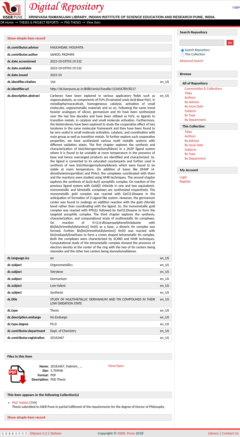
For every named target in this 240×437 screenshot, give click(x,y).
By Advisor (192, 102)
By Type (190, 115)
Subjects (190, 111)
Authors (190, 97)
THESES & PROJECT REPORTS (39, 22)
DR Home (7, 22)
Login (236, 7)
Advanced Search (191, 61)
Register (185, 181)
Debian (56, 433)
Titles (188, 93)
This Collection (193, 54)
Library (213, 433)
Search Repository (195, 50)
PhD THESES (72, 22)
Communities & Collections (203, 88)
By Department (195, 120)
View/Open (116, 366)
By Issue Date (194, 106)
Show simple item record (26, 38)
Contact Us (230, 433)
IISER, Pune (126, 433)
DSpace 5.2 (39, 433)
